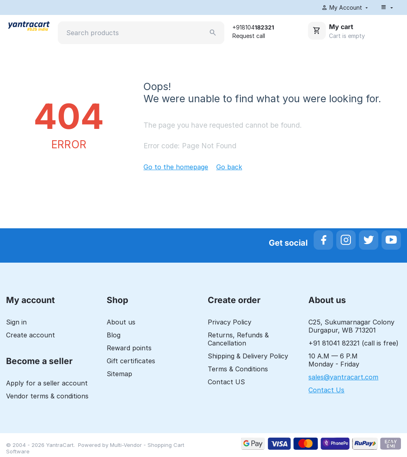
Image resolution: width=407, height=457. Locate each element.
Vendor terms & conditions (47, 396)
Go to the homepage (175, 167)
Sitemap (119, 374)
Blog (113, 335)
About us (121, 322)
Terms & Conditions (238, 369)
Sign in (16, 322)
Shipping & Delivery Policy (248, 356)
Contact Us (326, 390)
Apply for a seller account (47, 383)
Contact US (226, 382)
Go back (229, 167)
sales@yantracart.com (343, 377)
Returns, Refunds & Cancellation (238, 339)
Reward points (129, 348)
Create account (30, 335)
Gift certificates (131, 361)
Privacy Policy (229, 322)
